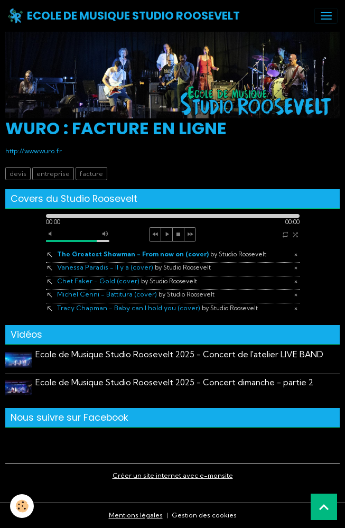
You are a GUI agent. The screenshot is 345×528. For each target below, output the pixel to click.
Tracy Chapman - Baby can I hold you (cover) (157, 308)
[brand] (123, 15)
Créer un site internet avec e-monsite (173, 475)
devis (18, 174)
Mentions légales (136, 515)
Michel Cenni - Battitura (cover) (136, 294)
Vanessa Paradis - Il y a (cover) (134, 267)
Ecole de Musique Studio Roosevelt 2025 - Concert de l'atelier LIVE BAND (179, 354)
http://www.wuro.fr (33, 151)
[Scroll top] (324, 507)
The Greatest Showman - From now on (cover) (161, 254)
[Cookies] (22, 506)
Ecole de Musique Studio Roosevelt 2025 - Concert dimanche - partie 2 (174, 382)
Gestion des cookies (204, 515)
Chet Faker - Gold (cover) (127, 281)
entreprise (53, 174)
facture (91, 174)
